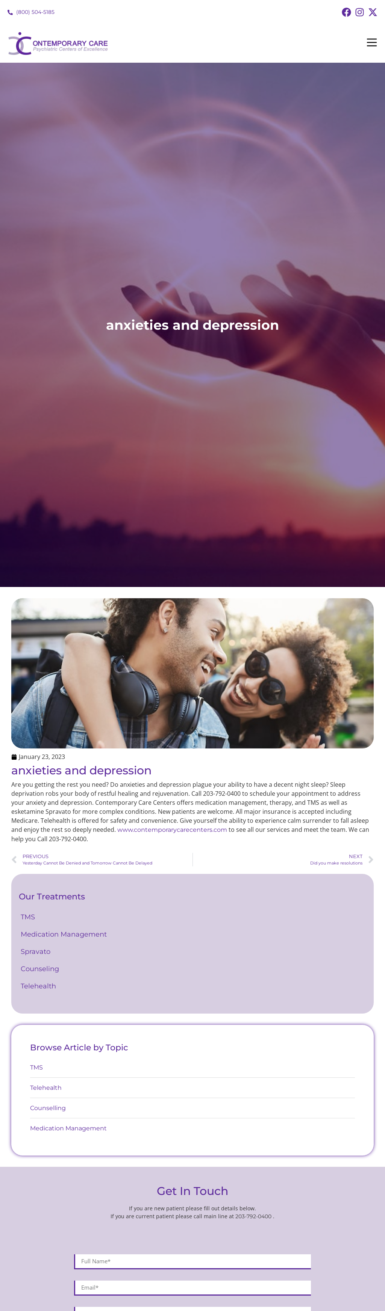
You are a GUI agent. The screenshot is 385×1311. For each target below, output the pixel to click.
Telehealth (38, 986)
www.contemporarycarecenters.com (172, 829)
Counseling (42, 969)
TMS (29, 917)
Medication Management (65, 934)
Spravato (35, 951)
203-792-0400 (254, 1216)
